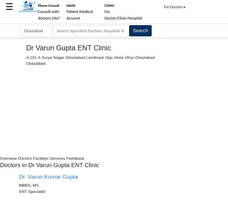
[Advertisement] (114, 111)
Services (57, 158)
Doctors (25, 158)
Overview (8, 158)
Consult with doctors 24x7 (49, 12)
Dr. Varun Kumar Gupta (48, 177)
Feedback (75, 158)
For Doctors (175, 6)
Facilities (41, 158)
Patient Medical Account (79, 12)
